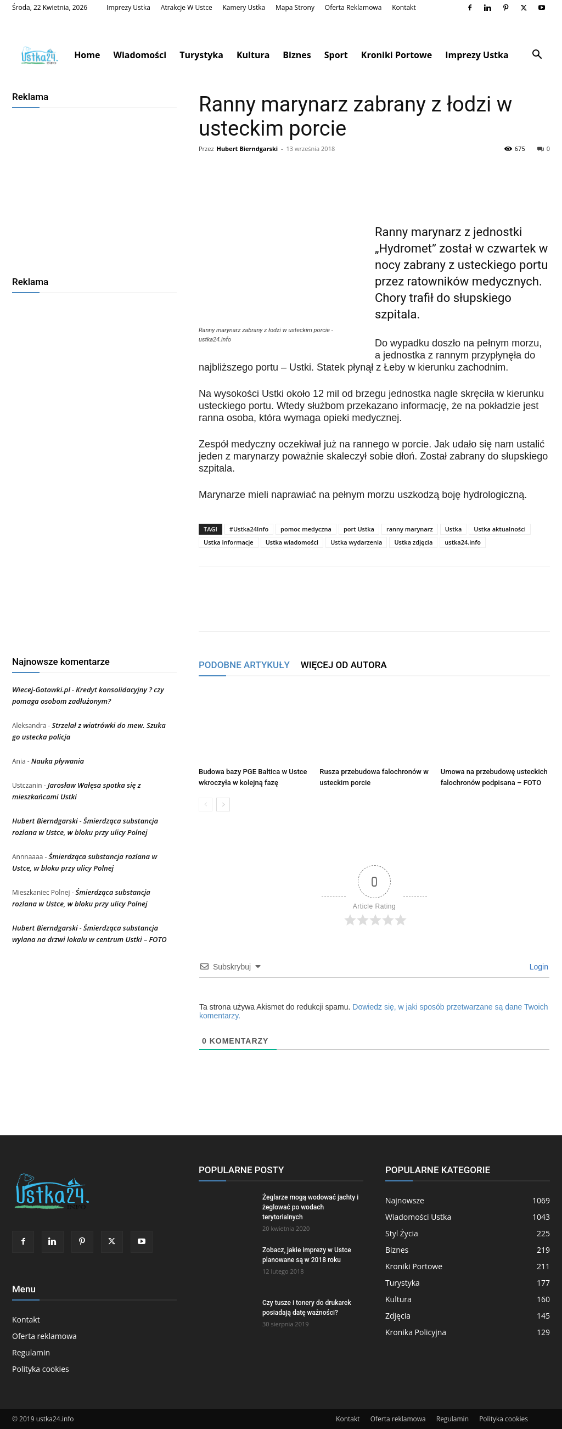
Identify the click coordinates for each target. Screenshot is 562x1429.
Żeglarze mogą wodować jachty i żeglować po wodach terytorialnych (310, 1207)
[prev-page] (205, 804)
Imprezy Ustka (128, 7)
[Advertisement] (94, 187)
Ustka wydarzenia (356, 542)
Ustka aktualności (499, 529)
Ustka (453, 529)
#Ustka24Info (248, 529)
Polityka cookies (40, 1369)
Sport (336, 55)
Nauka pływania (57, 761)
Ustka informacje (229, 542)
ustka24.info (463, 542)
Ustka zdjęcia (413, 542)
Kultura (253, 55)
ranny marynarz (409, 529)
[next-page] (223, 804)
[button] (537, 56)
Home (87, 55)
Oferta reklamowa (353, 7)
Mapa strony (295, 7)
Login (537, 966)
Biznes (297, 55)
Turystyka (201, 55)
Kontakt (403, 7)
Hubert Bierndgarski (247, 148)
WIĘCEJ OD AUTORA (344, 664)
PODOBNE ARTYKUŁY (244, 664)
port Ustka (359, 529)
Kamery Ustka (244, 7)
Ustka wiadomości (292, 542)
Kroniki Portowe (396, 55)
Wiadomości (139, 55)
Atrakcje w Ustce (186, 7)
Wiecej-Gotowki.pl (41, 689)
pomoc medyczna (305, 529)
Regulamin (31, 1352)
